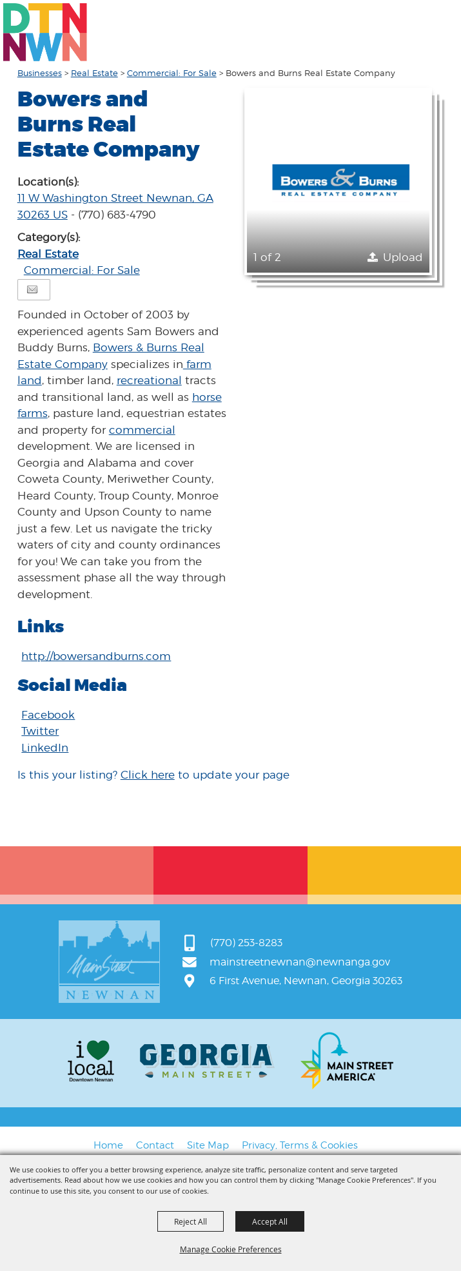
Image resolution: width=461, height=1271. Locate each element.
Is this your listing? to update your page (153, 774)
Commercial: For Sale (172, 73)
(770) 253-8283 (246, 942)
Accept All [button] (270, 1221)
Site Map (208, 1145)
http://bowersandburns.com (96, 656)
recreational (149, 380)
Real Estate (94, 73)
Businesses (39, 73)
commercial (142, 429)
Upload (403, 257)
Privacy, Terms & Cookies (300, 1145)
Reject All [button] (190, 1221)
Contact (155, 1145)
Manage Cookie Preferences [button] (231, 1249)
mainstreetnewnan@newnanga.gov (300, 962)
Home (108, 1145)
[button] (338, 181)
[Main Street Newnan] (45, 32)
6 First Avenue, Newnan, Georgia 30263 (306, 981)
